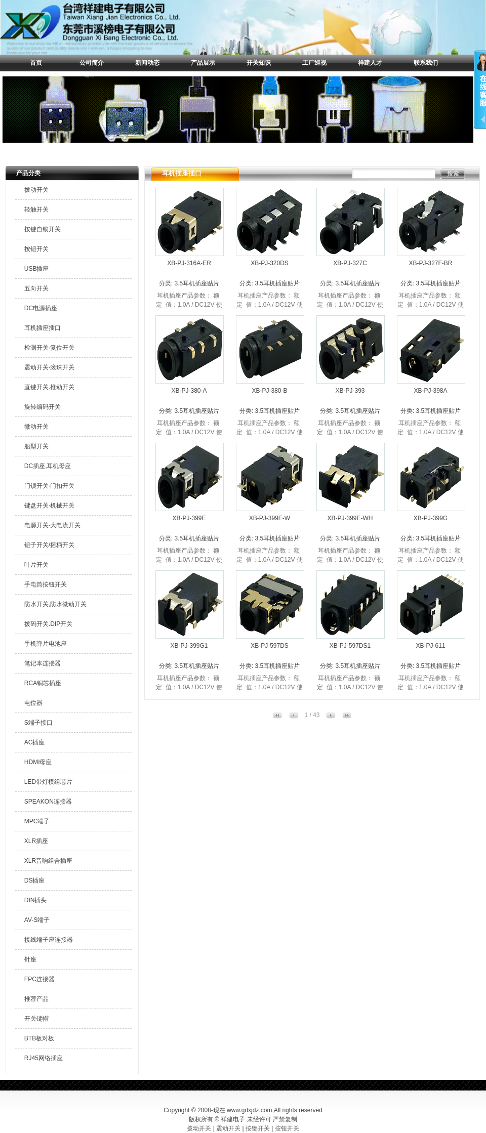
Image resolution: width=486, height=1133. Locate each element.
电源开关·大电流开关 (52, 525)
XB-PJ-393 (349, 390)
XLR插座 (36, 841)
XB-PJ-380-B (269, 390)
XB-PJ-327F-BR (430, 263)
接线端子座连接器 (48, 939)
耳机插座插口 (42, 327)
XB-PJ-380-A (189, 390)
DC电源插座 (40, 308)
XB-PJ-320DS (270, 263)
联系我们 (426, 62)
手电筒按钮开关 (45, 584)
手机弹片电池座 (45, 643)
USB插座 (36, 268)
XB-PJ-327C (350, 263)
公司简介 (91, 62)
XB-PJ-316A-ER (189, 263)
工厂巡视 (314, 62)
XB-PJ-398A (430, 390)
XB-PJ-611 (430, 645)
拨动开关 (36, 189)
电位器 (33, 702)
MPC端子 (37, 821)
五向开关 (36, 288)
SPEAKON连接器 (48, 801)
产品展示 (203, 62)
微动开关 (36, 426)
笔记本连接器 (42, 663)
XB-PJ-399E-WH (350, 518)
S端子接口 (38, 722)
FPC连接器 (39, 979)
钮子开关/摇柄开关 (49, 545)
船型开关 (36, 446)
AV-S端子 (37, 920)
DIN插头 (35, 900)
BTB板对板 (39, 1038)
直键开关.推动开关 (49, 387)
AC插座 (34, 742)
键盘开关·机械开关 (49, 505)
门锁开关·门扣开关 (49, 485)
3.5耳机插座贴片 (196, 283)
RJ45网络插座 (43, 1058)
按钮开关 (36, 249)
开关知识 (259, 62)
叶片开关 (36, 564)
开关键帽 (36, 1018)
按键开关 (258, 1128)
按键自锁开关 (42, 229)
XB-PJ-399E (189, 518)
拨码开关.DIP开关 (48, 623)
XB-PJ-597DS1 (350, 645)
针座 (30, 959)
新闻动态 (147, 62)
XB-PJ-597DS (270, 645)
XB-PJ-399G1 (189, 645)
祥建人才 (370, 62)
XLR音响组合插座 (48, 860)
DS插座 (34, 880)
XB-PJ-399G (431, 518)
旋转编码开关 (42, 406)
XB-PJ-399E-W (269, 518)
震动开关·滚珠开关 (49, 367)
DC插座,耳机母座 (47, 466)
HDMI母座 (38, 762)
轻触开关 (36, 209)
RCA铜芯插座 (42, 683)
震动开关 (228, 1128)
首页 (36, 62)
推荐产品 (36, 998)
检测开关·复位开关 (49, 347)
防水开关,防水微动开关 (55, 604)
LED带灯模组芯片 (48, 781)
